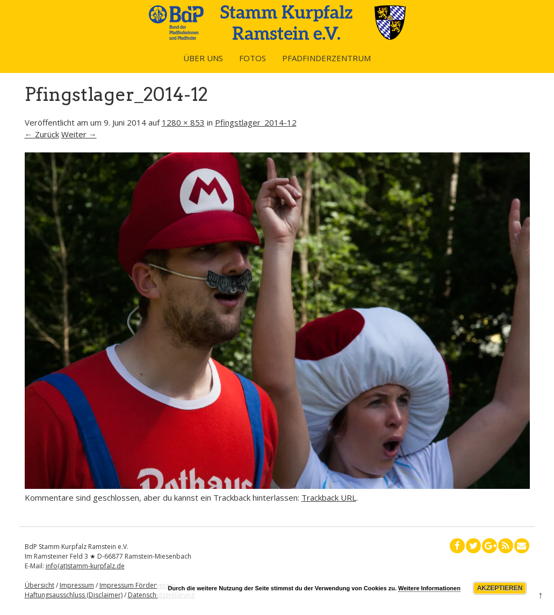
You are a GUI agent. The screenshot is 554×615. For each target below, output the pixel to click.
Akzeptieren (500, 588)
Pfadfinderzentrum (326, 58)
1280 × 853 (183, 122)
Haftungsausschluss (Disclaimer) (74, 594)
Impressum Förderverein (137, 585)
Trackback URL (328, 497)
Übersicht (39, 585)
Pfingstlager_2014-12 (256, 122)
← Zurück (42, 134)
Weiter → (79, 134)
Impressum (77, 585)
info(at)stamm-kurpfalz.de (85, 565)
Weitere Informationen (429, 588)
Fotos (252, 58)
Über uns (203, 58)
